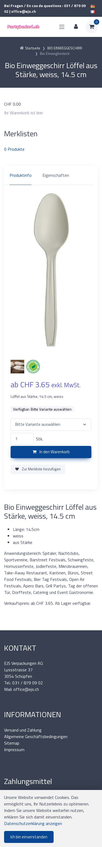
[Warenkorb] (91, 27)
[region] (51, 175)
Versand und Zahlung (23, 730)
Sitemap (11, 743)
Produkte (14, 149)
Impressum (14, 749)
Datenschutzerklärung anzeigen (33, 823)
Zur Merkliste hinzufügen (38, 469)
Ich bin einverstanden (28, 837)
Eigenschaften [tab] (55, 175)
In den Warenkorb (51, 452)
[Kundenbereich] (76, 27)
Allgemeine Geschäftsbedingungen (35, 736)
